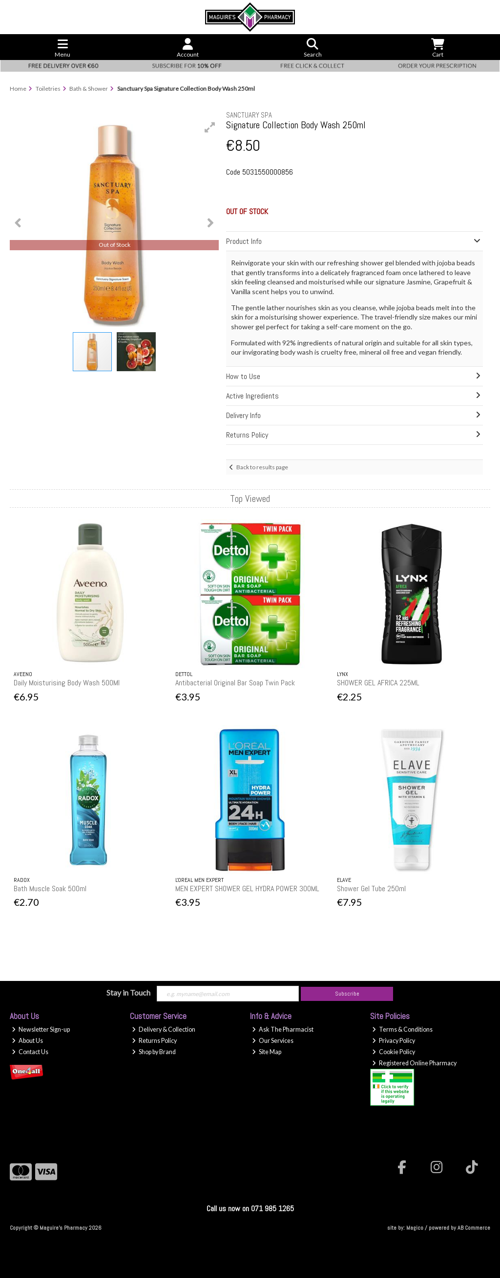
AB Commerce (474, 1228)
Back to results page (262, 467)
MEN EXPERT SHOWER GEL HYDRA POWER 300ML (247, 888)
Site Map (266, 1052)
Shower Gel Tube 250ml (371, 888)
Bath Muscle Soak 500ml (50, 888)
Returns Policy (154, 1040)
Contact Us (30, 1052)
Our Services (272, 1040)
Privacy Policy (393, 1040)
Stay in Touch (128, 992)
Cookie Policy (393, 1052)
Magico (414, 1228)
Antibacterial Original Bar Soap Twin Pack (235, 683)
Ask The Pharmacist (282, 1029)
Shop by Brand (154, 1052)
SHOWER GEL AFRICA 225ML (378, 683)
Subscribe (347, 994)
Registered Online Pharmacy (414, 1063)
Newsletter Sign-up (41, 1029)
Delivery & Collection (163, 1029)
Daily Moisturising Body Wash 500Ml (67, 683)
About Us (27, 1040)
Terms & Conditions (402, 1029)
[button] (210, 127)
